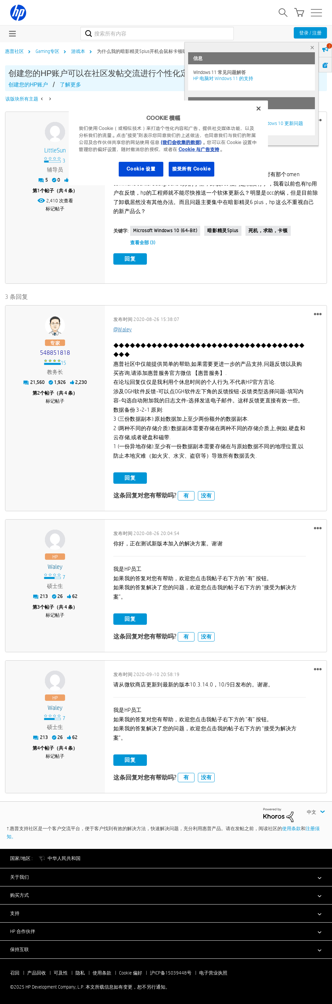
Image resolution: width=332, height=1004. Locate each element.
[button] (318, 314)
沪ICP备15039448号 (170, 973)
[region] (168, 143)
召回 (14, 973)
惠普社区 (14, 51)
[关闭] (258, 108)
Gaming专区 (47, 51)
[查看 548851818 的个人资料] (55, 353)
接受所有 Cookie (191, 169)
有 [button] (186, 495)
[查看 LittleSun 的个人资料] (55, 150)
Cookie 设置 (140, 169)
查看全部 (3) (142, 243)
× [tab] (312, 47)
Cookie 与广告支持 (198, 149)
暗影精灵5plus (222, 230)
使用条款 (291, 828)
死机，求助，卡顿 (268, 230)
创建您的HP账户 (28, 84)
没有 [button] (206, 495)
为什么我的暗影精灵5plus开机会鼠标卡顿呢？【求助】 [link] (154, 51)
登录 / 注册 (310, 33)
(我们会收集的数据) (181, 142)
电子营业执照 (213, 973)
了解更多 (70, 84)
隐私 (80, 973)
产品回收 (36, 973)
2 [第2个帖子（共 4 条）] (38, 393)
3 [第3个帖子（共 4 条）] (38, 607)
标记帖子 (55, 209)
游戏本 (78, 51)
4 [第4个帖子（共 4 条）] (38, 748)
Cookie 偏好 (130, 973)
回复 (130, 258)
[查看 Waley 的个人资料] (55, 567)
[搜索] (157, 33)
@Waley (122, 329)
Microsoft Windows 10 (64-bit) (165, 230)
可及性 (61, 973)
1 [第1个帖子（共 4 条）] (38, 191)
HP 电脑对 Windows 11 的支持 (223, 78)
